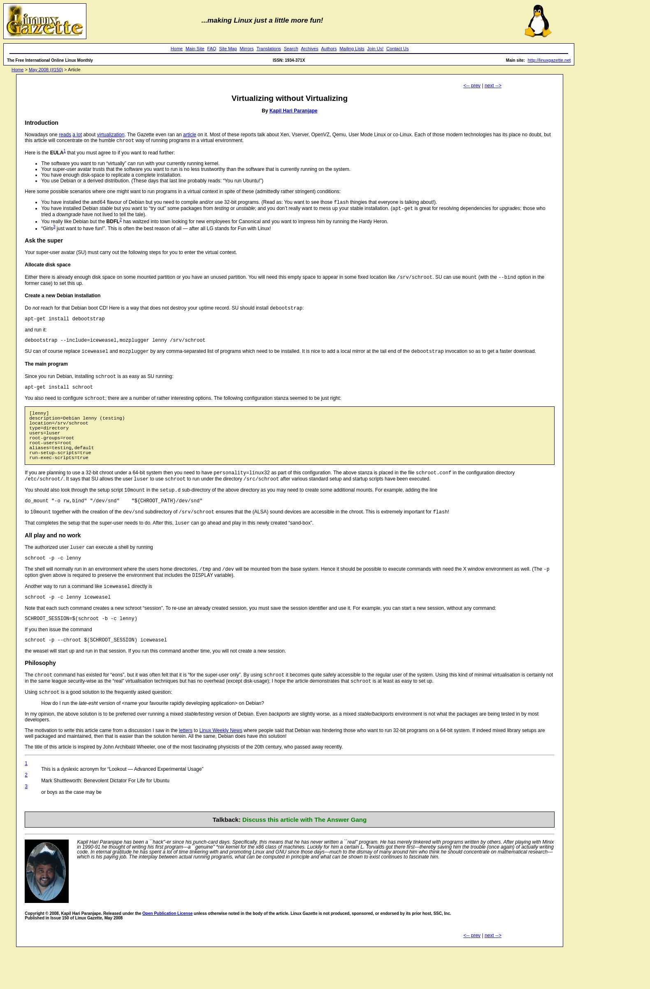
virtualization (111, 135)
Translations (269, 48)
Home (177, 48)
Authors (329, 48)
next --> (493, 86)
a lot (77, 135)
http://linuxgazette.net (549, 60)
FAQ (211, 48)
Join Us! (375, 48)
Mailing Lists (351, 48)
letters (186, 769)
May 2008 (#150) (46, 69)
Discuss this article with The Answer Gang (304, 858)
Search (291, 48)
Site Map (228, 48)
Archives (309, 48)
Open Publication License (167, 952)
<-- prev (472, 86)
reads (65, 135)
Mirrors (247, 48)
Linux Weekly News (220, 769)
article (189, 135)
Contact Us (397, 48)
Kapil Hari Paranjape (293, 111)
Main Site (195, 48)
